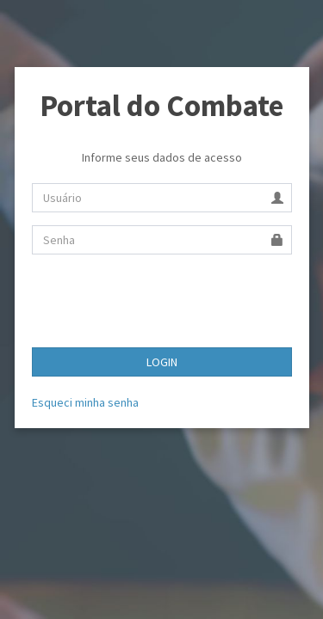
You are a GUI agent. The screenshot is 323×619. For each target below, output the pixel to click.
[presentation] (163, 300)
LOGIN (161, 362)
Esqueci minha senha (85, 402)
